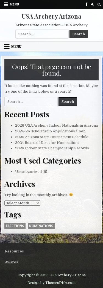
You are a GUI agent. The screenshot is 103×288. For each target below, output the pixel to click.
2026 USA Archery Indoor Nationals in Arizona (56, 125)
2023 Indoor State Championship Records (52, 148)
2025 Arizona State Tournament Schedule (51, 137)
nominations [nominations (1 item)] (41, 226)
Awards (11, 262)
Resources (14, 251)
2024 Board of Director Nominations (47, 143)
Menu (14, 4)
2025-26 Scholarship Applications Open (50, 131)
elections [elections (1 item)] (15, 226)
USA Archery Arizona (51, 16)
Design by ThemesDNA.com (51, 283)
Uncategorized (28, 172)
